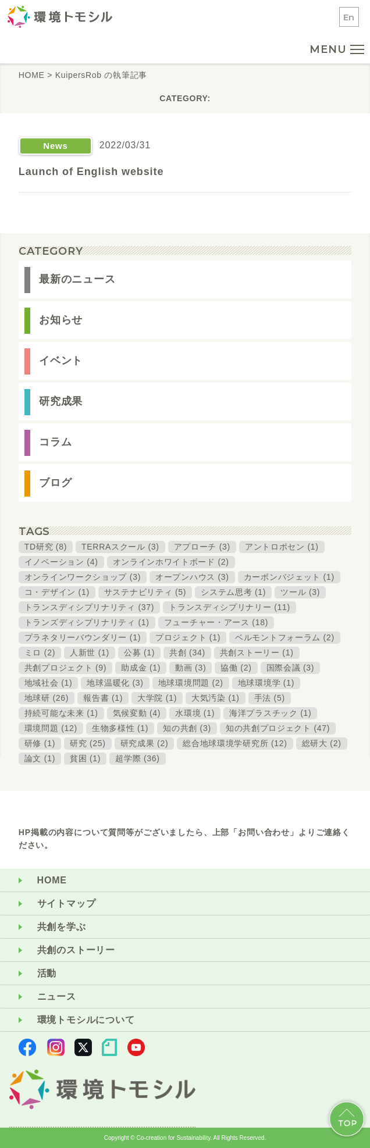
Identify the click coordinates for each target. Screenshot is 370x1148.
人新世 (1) (89, 652)
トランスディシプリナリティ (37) (89, 607)
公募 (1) (139, 652)
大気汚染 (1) (215, 698)
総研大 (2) (321, 743)
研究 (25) (88, 743)
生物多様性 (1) (120, 728)
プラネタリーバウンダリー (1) (82, 637)
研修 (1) (39, 743)
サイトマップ (66, 903)
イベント (61, 360)
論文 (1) (39, 758)
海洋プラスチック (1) (270, 713)
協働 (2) (235, 667)
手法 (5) (269, 698)
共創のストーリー (76, 950)
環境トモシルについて (86, 1020)
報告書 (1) (103, 698)
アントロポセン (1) (282, 546)
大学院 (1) (157, 698)
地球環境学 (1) (266, 682)
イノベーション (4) (61, 561)
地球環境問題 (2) (190, 682)
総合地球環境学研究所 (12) (235, 743)
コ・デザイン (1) (57, 592)
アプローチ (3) (202, 546)
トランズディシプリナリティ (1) (87, 622)
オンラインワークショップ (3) (82, 577)
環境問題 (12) (50, 728)
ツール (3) (300, 592)
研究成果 (61, 401)
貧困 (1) (85, 758)
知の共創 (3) (187, 728)
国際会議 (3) (290, 667)
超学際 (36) (137, 758)
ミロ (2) (39, 652)
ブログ (55, 483)
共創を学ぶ (61, 927)
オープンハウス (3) (192, 577)
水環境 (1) (195, 713)
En (349, 17)
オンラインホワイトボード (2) (171, 561)
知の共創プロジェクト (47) (278, 728)
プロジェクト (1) (187, 637)
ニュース (56, 996)
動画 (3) (190, 667)
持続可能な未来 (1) (61, 713)
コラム (55, 442)
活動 (47, 973)
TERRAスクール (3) (120, 546)
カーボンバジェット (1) (289, 577)
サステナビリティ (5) (145, 592)
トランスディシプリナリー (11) (229, 607)
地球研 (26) (46, 698)
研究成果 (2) (144, 743)
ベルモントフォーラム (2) (285, 637)
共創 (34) (187, 652)
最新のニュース (77, 279)
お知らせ (61, 320)
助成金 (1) (141, 667)
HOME (52, 880)
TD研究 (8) (45, 546)
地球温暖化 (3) (115, 682)
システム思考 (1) (233, 592)
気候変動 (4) (137, 713)
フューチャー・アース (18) (216, 622)
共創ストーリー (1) (257, 652)
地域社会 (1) (48, 682)
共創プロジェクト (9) (65, 667)
